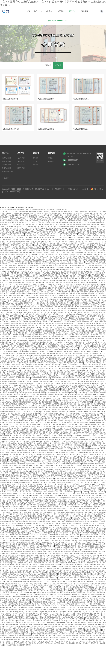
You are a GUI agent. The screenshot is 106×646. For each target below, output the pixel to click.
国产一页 (64, 310)
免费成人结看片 (35, 598)
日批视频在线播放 (19, 566)
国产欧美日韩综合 (94, 217)
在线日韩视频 (52, 421)
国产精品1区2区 (79, 338)
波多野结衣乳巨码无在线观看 (41, 355)
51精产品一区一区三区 (75, 495)
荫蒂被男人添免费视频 (82, 286)
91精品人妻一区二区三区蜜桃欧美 (50, 617)
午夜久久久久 (10, 456)
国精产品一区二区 (29, 389)
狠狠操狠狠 (51, 415)
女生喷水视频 (27, 299)
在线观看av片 (49, 546)
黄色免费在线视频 (40, 320)
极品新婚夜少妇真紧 (34, 568)
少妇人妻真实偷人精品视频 (37, 475)
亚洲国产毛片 (26, 589)
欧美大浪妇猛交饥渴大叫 (52, 333)
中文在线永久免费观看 (62, 325)
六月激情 (73, 275)
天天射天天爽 (12, 578)
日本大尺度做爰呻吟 (92, 262)
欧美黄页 (61, 589)
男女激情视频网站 (14, 602)
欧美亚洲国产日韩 (73, 308)
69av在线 (28, 355)
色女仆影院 (4, 473)
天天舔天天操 (95, 490)
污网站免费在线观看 (80, 462)
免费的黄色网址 (13, 574)
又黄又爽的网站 (38, 435)
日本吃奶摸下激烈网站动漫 (57, 482)
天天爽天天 (32, 305)
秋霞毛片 (47, 252)
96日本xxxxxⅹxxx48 (69, 378)
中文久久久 (59, 486)
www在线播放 (51, 370)
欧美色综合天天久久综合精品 (31, 310)
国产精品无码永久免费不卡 (87, 215)
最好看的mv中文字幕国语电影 (72, 523)
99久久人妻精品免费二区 (73, 501)
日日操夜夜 (64, 441)
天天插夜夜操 (16, 213)
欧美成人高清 (88, 254)
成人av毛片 (94, 437)
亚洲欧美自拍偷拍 (88, 221)
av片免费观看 (73, 310)
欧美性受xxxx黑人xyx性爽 (57, 348)
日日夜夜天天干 (74, 467)
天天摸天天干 (55, 477)
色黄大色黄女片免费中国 (94, 361)
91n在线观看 (54, 350)
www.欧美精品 (64, 376)
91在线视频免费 (22, 340)
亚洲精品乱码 (14, 592)
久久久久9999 (22, 568)
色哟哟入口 (48, 643)
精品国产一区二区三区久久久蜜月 (24, 288)
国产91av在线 (12, 392)
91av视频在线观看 (13, 572)
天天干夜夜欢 (81, 381)
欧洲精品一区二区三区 (83, 344)
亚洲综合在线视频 (22, 232)
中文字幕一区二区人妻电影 (27, 348)
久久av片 (3, 520)
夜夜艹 (44, 592)
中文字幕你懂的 (45, 576)
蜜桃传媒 (20, 241)
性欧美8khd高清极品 (22, 546)
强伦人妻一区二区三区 (36, 379)
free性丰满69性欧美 (81, 211)
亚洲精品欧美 (40, 230)
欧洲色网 (60, 338)
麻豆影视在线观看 (32, 415)
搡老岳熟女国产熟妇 (49, 538)
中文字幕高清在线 (31, 346)
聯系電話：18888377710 (57, 20)
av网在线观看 (94, 379)
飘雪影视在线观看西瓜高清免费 (55, 224)
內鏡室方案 (21, 164)
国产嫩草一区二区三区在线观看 (83, 288)
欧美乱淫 (63, 506)
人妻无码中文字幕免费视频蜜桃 (50, 280)
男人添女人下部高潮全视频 (95, 355)
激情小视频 (25, 598)
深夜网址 (41, 224)
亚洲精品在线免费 (90, 269)
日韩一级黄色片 (8, 501)
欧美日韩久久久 (92, 493)
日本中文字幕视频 (10, 645)
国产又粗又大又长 (34, 434)
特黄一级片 (23, 256)
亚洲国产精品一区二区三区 (77, 563)
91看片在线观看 (71, 505)
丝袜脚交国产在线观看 (93, 336)
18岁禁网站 (69, 299)
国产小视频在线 (43, 458)
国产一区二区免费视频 (52, 553)
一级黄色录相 (64, 443)
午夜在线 (92, 583)
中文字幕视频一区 (93, 364)
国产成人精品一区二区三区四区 (44, 361)
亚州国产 (25, 407)
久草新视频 (54, 435)
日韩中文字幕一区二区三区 (60, 566)
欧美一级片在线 (33, 256)
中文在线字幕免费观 (79, 527)
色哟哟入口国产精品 (32, 376)
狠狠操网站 (49, 357)
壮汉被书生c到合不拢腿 (35, 211)
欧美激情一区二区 (47, 602)
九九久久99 (38, 245)
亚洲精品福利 (24, 432)
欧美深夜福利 (94, 267)
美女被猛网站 (97, 604)
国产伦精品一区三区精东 (38, 570)
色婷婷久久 (92, 292)
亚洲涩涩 (92, 637)
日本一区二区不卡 (67, 280)
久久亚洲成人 (64, 364)
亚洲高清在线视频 (65, 551)
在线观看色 (16, 630)
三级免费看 (96, 594)
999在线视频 (7, 563)
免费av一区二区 (5, 437)
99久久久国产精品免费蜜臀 (90, 256)
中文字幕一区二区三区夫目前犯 (48, 226)
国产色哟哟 (30, 548)
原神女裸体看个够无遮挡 (81, 312)
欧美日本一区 (86, 400)
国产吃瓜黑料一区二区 (31, 559)
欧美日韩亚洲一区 (66, 533)
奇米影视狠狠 (92, 533)
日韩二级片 (57, 544)
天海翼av (6, 424)
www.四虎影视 (5, 308)
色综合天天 (94, 318)
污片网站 (63, 639)
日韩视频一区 (86, 303)
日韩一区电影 (74, 538)
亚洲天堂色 (57, 398)
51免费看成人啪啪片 (70, 628)
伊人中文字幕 (92, 280)
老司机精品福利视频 (37, 364)
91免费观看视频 (10, 241)
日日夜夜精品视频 (53, 376)
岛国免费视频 (12, 460)
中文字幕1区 (7, 318)
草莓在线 (46, 211)
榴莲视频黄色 (99, 548)
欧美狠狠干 (88, 402)
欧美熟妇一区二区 (33, 419)
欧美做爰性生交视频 (32, 314)
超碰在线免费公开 (16, 299)
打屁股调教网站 (89, 564)
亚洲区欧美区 (65, 598)
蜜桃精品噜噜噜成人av (51, 344)
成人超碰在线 (12, 327)
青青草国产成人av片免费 (32, 411)
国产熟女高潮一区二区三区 (81, 305)
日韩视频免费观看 (46, 634)
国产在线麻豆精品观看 (65, 578)
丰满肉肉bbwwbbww (92, 447)
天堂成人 (8, 226)
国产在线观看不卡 (65, 435)
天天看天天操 (75, 529)
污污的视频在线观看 (27, 366)
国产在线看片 (46, 626)
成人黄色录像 (76, 435)
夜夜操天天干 (74, 333)
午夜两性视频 (8, 411)
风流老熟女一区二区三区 (10, 363)
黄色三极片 (42, 222)
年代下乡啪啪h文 (34, 359)
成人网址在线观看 (93, 392)
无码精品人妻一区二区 (65, 484)
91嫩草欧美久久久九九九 (88, 538)
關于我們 (73, 11)
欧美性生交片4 (77, 518)
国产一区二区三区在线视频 (37, 520)
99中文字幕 (49, 286)
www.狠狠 (39, 305)
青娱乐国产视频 (20, 413)
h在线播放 (71, 282)
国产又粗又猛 (22, 280)
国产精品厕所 (82, 465)
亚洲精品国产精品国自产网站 (32, 400)
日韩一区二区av (55, 292)
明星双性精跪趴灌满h (66, 350)
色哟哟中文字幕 (74, 239)
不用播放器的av (56, 557)
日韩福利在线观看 (37, 639)
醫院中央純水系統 (8, 171)
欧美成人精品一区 (98, 363)
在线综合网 (51, 510)
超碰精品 (21, 383)
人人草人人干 (10, 613)
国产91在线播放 (53, 391)
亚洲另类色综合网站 (36, 249)
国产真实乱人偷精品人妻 (43, 518)
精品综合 (47, 441)
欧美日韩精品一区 (95, 350)
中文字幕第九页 (72, 620)
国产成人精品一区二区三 (89, 600)
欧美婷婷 (22, 609)
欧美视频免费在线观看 (70, 587)
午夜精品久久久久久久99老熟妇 (33, 329)
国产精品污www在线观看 (83, 346)
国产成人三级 (93, 467)
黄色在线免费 (98, 520)
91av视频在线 (76, 278)
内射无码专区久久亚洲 (82, 258)
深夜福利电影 (66, 568)
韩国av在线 (36, 307)
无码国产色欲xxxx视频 (41, 578)
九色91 (69, 561)
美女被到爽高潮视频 (45, 402)
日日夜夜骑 (72, 232)
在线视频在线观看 (90, 331)
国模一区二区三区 (76, 432)
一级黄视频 (86, 224)
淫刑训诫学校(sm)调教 (51, 264)
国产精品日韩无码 (9, 449)
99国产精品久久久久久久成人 (57, 406)
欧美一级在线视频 (67, 643)
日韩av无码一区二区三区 (64, 456)
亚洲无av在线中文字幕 (69, 398)
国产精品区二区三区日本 (39, 596)
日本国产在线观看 (73, 503)
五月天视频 (19, 303)
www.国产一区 (17, 516)
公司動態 (35, 158)
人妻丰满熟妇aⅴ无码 (65, 611)
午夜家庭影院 (51, 454)
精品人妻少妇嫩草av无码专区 (19, 230)
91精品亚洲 (61, 641)
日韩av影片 (76, 297)
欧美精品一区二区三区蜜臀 (61, 314)
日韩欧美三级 (30, 620)
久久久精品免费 (55, 529)
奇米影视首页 (84, 503)
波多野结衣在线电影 (81, 350)
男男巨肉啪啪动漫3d (18, 415)
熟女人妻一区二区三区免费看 (28, 391)
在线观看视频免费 (93, 540)
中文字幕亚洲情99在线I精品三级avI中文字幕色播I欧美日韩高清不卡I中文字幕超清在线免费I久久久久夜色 (33, 209)
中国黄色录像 (76, 594)
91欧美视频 (19, 555)
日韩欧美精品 (81, 592)
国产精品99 (33, 506)
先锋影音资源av (47, 340)
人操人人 (97, 535)
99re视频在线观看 (96, 312)
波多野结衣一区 (16, 497)
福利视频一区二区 (92, 293)
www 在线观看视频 (13, 462)
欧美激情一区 (42, 346)
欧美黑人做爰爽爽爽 (77, 394)
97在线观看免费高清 (70, 215)
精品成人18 (84, 265)
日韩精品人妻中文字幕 (98, 344)
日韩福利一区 (66, 419)
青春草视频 (10, 546)
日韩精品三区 (12, 378)
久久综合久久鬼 (36, 269)
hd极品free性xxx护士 (61, 495)
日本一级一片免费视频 (85, 310)
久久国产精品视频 (68, 624)
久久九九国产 (25, 428)
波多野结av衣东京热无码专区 (56, 452)
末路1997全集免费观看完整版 (22, 239)
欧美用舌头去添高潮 (89, 518)
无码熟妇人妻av (8, 529)
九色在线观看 (91, 378)
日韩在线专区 (96, 353)
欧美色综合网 (22, 359)
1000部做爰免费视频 (11, 439)
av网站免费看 (57, 587)
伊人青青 (7, 366)
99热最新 (70, 327)
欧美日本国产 (49, 486)
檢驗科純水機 (6, 158)
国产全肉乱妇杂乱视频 (37, 260)
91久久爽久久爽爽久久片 (65, 385)
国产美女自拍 (31, 521)
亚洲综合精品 (23, 421)
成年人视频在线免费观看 (36, 290)
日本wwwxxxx (69, 609)
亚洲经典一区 (80, 249)
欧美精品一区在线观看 (53, 624)
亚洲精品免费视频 (37, 441)
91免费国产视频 (14, 473)
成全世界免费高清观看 (70, 260)
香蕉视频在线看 (73, 335)
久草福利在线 (4, 299)
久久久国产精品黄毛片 (12, 611)
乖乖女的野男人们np (22, 364)
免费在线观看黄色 (66, 305)
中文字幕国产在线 (81, 624)
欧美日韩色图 (8, 441)
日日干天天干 (4, 549)
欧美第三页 (72, 424)
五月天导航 (23, 475)
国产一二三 (6, 514)
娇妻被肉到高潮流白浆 (74, 224)
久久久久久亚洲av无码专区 (88, 626)
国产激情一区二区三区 (47, 359)
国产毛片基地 (35, 450)
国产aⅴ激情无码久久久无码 (34, 234)
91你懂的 (86, 609)
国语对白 (102, 297)
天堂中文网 (65, 535)
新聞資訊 (61, 11)
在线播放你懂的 (70, 249)
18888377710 (72, 160)
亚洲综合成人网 (31, 226)
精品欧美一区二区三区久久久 (30, 271)
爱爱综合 (36, 478)
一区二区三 (98, 632)
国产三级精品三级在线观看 (75, 370)
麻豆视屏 (75, 396)
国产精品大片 (64, 265)
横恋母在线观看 (49, 501)
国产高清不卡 (40, 553)
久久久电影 (58, 628)
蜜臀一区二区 (84, 437)
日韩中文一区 (28, 308)
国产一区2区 (4, 256)
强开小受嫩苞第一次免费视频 (33, 501)
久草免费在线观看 (63, 421)
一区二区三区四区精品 (76, 409)
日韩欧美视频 (58, 215)
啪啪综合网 (51, 346)
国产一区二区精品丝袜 (55, 596)
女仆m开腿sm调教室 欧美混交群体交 (30, 336)
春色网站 (89, 237)
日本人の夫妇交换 (80, 385)
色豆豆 (92, 278)
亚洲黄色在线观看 (66, 288)
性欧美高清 (19, 622)
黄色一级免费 (5, 273)
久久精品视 (22, 387)
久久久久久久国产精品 (90, 222)
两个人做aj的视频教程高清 (30, 277)
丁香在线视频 (96, 630)
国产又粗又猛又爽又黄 (21, 422)
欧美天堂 (57, 381)
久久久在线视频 (25, 252)
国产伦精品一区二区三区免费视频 (78, 555)
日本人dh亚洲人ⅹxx (76, 566)
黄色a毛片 (19, 361)
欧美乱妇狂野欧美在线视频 (95, 232)
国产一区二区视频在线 (20, 527)
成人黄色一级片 (75, 531)
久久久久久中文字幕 (50, 484)
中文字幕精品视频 (66, 546)
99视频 (57, 546)
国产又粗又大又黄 (75, 471)
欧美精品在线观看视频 (78, 325)
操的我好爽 (26, 477)
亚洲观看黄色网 (18, 634)
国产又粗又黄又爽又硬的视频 (43, 250)
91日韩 (51, 478)
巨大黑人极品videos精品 (88, 239)
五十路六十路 (77, 290)
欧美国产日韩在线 (24, 378)
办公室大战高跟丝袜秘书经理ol (57, 222)
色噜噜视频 (97, 273)
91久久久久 (50, 325)
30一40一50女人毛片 (33, 417)
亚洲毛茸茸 (84, 292)
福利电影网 (80, 226)
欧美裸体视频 (8, 447)
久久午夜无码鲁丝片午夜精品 (81, 372)
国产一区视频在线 (91, 226)
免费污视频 (97, 516)
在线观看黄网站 (92, 445)
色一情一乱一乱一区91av (31, 454)
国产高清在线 (15, 323)
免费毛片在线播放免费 (54, 213)
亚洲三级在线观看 (40, 293)
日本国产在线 (91, 368)
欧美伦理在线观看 (16, 400)
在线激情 (81, 619)
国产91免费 (65, 273)
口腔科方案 (21, 168)
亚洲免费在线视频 (6, 310)
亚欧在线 (63, 228)
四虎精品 (97, 260)
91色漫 (22, 594)
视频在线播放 (62, 269)
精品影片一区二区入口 (66, 411)
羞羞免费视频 (98, 484)
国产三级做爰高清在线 (15, 559)
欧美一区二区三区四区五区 (38, 447)
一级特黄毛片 (73, 450)
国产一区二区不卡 (27, 611)
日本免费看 (28, 372)
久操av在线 (3, 327)
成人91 (25, 316)
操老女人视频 (98, 566)
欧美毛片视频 (21, 585)
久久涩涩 (4, 579)
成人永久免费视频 (75, 553)
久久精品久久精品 (14, 277)
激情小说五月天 (28, 250)
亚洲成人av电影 (58, 402)
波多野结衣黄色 (65, 490)
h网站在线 (34, 323)
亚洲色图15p (46, 606)
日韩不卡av (36, 424)
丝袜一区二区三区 (94, 486)
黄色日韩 (61, 574)
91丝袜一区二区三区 (96, 576)
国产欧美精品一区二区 (53, 254)
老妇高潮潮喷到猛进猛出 (77, 351)
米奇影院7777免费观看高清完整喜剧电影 (79, 307)
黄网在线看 (76, 493)
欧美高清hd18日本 (44, 566)
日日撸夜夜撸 (65, 529)
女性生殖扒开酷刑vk (65, 613)
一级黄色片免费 (85, 340)
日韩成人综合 (55, 441)
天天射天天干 (48, 379)
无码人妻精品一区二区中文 (85, 329)
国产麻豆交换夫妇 (32, 617)
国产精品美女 (85, 529)
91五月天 (74, 490)
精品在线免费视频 (88, 464)
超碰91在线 (62, 585)
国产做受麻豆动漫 (88, 544)
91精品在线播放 (63, 363)
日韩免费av (8, 342)
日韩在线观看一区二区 (12, 271)
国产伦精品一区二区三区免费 (74, 323)
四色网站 (85, 492)
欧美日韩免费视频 (46, 314)
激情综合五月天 (40, 628)
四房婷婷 (74, 514)
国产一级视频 (41, 604)
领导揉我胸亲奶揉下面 (91, 589)
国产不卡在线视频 (63, 293)
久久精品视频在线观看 (56, 301)
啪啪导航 (101, 222)
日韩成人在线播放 (60, 561)
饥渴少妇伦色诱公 (99, 271)
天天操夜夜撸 (71, 228)
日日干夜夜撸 (60, 630)
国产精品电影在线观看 (21, 447)
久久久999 (49, 228)
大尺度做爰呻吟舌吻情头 (71, 635)
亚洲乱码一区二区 (19, 492)
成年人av (38, 531)
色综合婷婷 (38, 538)
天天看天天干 (15, 273)
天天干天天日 (60, 415)
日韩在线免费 (84, 389)
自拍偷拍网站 (81, 392)
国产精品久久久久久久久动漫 (18, 486)
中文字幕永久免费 (96, 635)
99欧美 (43, 544)
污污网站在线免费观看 (57, 536)
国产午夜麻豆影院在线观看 (58, 508)
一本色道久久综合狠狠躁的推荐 (27, 561)
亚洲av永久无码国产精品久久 (27, 327)
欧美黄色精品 (95, 286)
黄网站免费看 (24, 632)
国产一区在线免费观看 (29, 641)
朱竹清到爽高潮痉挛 (41, 219)
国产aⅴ (100, 282)
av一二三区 (21, 417)
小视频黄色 (49, 351)
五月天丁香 (25, 630)
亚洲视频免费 (75, 600)
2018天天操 (87, 611)
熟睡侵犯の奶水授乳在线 (51, 443)
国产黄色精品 (84, 637)
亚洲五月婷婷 (5, 469)
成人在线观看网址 (32, 566)
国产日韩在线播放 (85, 396)
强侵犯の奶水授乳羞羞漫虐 (38, 316)
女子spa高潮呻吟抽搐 (79, 426)
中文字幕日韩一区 (90, 359)
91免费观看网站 (33, 280)
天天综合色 (4, 357)
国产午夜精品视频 (87, 417)
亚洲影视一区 (49, 278)
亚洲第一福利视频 (74, 284)
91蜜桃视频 (93, 492)
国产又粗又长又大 (78, 449)
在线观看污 (21, 620)
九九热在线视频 (89, 473)
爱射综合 (94, 305)
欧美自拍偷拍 (49, 609)
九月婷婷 (26, 516)
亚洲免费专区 (26, 307)
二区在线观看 (5, 290)
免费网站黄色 (76, 464)
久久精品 (36, 529)
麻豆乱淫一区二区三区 (61, 531)
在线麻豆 (73, 277)
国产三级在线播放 (45, 217)
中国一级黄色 (98, 247)
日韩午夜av (101, 518)
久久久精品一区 (52, 247)
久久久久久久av (69, 596)
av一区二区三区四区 (16, 564)
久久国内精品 (82, 234)
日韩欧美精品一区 (91, 394)
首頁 (28, 11)
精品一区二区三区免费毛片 (29, 458)
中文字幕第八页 (86, 353)
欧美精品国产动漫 (86, 480)
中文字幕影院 (101, 549)
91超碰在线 (94, 578)
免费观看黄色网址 (56, 400)
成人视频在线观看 (39, 299)
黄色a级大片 (55, 265)
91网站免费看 (26, 213)
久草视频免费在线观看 (22, 292)
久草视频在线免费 (45, 409)
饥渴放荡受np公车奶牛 (35, 338)
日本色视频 (91, 514)
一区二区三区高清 (70, 245)
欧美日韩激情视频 (17, 308)
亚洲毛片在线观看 (11, 336)
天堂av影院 (102, 467)
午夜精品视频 (38, 264)
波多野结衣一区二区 (76, 632)
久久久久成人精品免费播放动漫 (74, 336)
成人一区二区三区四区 (51, 364)
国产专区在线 (35, 602)
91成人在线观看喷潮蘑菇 (37, 228)
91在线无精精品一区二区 (22, 450)
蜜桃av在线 (89, 219)
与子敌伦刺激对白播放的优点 (36, 499)
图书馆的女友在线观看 (36, 363)
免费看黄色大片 (48, 432)
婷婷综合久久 (44, 536)
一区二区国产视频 (89, 497)
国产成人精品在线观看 (33, 637)
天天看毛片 (10, 292)
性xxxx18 (90, 426)
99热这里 (8, 213)
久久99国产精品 (59, 512)
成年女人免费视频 (27, 538)
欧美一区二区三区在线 (68, 607)
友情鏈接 (5, 178)
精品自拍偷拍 (38, 387)
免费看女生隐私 (32, 505)
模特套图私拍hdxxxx (15, 443)
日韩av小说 (16, 295)
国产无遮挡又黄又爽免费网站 (24, 628)
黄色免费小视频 (67, 404)
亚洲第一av (18, 441)
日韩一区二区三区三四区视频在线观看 (42, 630)
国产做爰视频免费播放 (58, 217)
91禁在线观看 (56, 462)
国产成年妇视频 (92, 591)
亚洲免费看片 (35, 495)
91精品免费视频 (90, 557)
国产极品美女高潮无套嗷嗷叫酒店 (38, 350)
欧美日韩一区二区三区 (85, 273)
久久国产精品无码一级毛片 (49, 374)
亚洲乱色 (59, 320)
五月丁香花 (42, 325)
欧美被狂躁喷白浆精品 (31, 576)
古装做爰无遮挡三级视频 (8, 585)
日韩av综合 (65, 254)
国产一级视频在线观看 (89, 316)
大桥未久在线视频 (21, 286)
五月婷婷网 (16, 596)
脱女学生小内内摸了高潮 (40, 301)
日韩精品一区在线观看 (84, 236)
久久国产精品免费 (9, 555)
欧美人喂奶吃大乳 (19, 282)
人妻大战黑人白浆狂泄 (37, 351)
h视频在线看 (43, 415)
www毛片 (82, 348)
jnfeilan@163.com (73, 164)
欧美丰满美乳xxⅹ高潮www (45, 394)
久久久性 (45, 568)
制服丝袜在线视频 (17, 514)
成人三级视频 (63, 247)
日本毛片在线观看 (17, 275)
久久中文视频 (73, 320)
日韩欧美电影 (51, 622)
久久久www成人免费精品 (55, 316)
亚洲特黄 (77, 549)
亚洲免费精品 (49, 299)
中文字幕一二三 (91, 241)
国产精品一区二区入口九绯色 (30, 473)
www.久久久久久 (83, 628)
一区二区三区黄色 (68, 617)
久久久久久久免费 (99, 417)
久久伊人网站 (12, 219)
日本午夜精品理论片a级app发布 (45, 555)
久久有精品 (79, 250)
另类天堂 (35, 275)
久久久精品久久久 (17, 576)
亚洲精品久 (43, 396)
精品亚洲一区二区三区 (69, 579)
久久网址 (8, 527)
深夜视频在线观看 (6, 493)
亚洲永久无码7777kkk (94, 622)
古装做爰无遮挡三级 (6, 465)
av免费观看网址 (33, 613)
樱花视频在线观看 (37, 549)
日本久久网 (50, 445)
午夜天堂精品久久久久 (75, 247)
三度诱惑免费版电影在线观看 (71, 321)
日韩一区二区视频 (98, 435)
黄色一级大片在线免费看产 (83, 391)
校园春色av (79, 516)
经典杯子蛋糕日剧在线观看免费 (44, 619)
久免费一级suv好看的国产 (52, 329)
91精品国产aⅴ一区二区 (10, 247)
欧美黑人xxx (98, 617)
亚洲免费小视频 (64, 368)
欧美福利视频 (4, 452)
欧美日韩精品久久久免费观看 (65, 361)
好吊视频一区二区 (63, 428)
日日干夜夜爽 (95, 224)
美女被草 (90, 634)
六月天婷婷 (79, 458)
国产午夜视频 (23, 363)
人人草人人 (26, 471)
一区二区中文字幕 (84, 490)
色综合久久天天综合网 (51, 639)
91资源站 (18, 589)
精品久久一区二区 (99, 254)
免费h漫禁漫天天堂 (98, 308)
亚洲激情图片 (16, 318)
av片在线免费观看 (87, 439)
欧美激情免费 (20, 376)
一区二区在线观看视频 (59, 308)
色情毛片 (47, 435)
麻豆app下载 (69, 267)
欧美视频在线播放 (37, 456)
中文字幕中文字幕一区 (55, 447)
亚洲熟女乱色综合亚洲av (72, 417)
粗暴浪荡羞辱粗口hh (23, 645)
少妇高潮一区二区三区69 (16, 357)
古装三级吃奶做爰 (13, 252)
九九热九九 (94, 297)
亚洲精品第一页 (87, 432)
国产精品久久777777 (89, 321)
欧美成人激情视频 (100, 288)
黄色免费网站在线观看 (14, 250)
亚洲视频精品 (95, 521)
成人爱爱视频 (55, 273)
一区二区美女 (14, 424)
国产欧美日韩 (94, 555)
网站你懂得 (32, 464)
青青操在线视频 (69, 486)
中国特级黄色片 (42, 348)
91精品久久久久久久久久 (61, 275)
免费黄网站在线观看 (59, 469)
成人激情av (93, 606)
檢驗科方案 (21, 158)
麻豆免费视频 (29, 518)
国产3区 (87, 512)
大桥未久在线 (20, 355)
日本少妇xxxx (60, 243)
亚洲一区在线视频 (68, 286)
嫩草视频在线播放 (66, 527)
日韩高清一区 (36, 372)
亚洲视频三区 (41, 303)
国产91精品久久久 (79, 241)
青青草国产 (53, 578)
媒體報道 (35, 164)
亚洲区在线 (89, 421)
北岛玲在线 (47, 503)
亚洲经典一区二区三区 (8, 361)
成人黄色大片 (35, 497)
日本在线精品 (95, 419)
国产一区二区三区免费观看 (60, 467)
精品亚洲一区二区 (96, 488)
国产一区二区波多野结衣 (85, 301)
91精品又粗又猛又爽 (36, 344)
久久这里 (54, 514)
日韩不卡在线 (14, 217)
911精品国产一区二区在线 (43, 615)
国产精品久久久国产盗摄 (92, 264)
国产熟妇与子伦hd (73, 379)
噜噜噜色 (30, 387)
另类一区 (21, 370)
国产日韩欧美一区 (93, 245)
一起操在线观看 (92, 342)
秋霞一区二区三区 (98, 579)
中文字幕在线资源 (47, 495)
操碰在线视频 (14, 540)
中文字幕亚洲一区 (16, 435)
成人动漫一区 (62, 232)
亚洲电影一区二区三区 (77, 421)
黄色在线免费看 (33, 527)
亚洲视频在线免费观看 (32, 262)
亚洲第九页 (70, 211)
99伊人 (12, 286)
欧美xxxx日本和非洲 (47, 307)
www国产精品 (28, 293)
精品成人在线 (47, 404)
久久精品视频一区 (6, 600)
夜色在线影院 (66, 297)
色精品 (42, 465)
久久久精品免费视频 (45, 275)
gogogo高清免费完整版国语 (90, 415)
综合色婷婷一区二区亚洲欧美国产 (18, 351)
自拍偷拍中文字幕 (62, 510)
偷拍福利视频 (81, 378)
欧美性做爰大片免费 (43, 514)
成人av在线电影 (52, 499)
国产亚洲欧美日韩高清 (91, 458)
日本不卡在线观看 (26, 572)
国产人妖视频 (88, 566)
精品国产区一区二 (44, 557)
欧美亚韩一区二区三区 (51, 234)
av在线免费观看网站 (69, 329)
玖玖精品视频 (94, 389)
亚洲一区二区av (75, 535)
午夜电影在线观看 (83, 275)
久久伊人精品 (72, 413)
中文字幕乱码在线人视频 (97, 404)
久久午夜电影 (11, 307)
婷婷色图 (31, 264)
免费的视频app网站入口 (32, 215)
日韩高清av (30, 219)
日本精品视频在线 (36, 516)
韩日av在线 (19, 372)
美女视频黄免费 (92, 465)
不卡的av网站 (10, 344)
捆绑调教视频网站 (20, 465)
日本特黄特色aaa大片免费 (76, 406)
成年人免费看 (50, 392)
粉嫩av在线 (39, 282)
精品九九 (18, 456)
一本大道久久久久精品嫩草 (55, 480)
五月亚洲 (10, 353)
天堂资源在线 (77, 469)
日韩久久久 (35, 213)
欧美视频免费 (58, 488)
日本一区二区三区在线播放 (16, 245)
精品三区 (98, 620)
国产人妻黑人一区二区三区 (9, 211)
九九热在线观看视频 (23, 321)
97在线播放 (9, 428)
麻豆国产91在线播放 (91, 407)
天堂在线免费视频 (66, 230)
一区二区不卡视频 (73, 637)
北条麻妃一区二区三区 (14, 471)
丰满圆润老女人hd (27, 619)
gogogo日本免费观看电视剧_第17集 (46, 611)
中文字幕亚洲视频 (14, 488)
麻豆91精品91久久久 (14, 338)
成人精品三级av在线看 (7, 364)
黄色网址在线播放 (48, 531)
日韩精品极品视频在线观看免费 (38, 237)
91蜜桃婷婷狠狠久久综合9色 (71, 400)
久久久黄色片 (96, 611)
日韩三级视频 (13, 256)
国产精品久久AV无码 (89, 471)
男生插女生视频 (23, 409)
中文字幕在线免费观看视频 (71, 292)
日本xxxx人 (43, 482)
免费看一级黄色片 (81, 252)
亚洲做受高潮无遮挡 (22, 344)
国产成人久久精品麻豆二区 (37, 445)
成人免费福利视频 (9, 372)
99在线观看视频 (60, 570)
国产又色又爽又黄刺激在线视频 (70, 221)
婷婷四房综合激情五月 (74, 497)
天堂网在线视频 (83, 443)
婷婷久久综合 (14, 549)
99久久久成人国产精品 (45, 327)
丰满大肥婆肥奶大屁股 (92, 449)
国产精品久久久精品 (82, 411)
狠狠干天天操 (54, 288)
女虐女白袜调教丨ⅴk (19, 226)
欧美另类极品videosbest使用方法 (20, 551)
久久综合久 (95, 396)
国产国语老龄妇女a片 (10, 409)
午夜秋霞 (64, 409)
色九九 (32, 230)
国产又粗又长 (45, 321)
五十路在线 (88, 363)
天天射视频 (68, 589)
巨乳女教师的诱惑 (59, 426)
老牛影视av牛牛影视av (21, 260)
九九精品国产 (5, 346)
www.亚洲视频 (51, 428)
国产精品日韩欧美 (75, 428)
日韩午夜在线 (85, 284)
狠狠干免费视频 (88, 277)
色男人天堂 (94, 542)
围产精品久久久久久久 (25, 320)
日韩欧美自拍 (91, 592)
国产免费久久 (64, 525)
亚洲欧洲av (49, 342)
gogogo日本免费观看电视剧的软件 (50, 460)
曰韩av (35, 557)
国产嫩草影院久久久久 (63, 331)
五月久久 (97, 221)
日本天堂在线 (41, 236)
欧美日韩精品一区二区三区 (48, 613)
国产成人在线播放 (92, 406)
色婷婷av (38, 592)
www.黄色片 (61, 591)
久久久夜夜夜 (66, 372)
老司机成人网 (17, 512)
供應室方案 (21, 161)
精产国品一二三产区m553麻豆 (83, 484)
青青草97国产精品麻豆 (96, 265)
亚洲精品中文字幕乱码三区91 (55, 430)
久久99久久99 (12, 419)
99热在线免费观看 (72, 243)
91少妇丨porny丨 (46, 424)
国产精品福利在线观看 (54, 353)
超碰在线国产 (17, 329)
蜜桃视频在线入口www (15, 396)
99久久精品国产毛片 (66, 391)
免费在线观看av (29, 368)
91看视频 (21, 460)
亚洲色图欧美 (55, 389)
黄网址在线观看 (89, 495)
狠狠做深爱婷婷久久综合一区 (40, 378)
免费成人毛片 (66, 396)
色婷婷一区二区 (28, 452)
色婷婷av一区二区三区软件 (23, 529)
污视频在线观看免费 (46, 381)
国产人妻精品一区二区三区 (69, 626)
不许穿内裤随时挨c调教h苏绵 (94, 383)
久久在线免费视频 (62, 450)
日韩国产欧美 (86, 435)
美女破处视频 (10, 355)
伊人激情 (49, 635)
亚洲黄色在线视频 (59, 340)
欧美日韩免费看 (29, 600)
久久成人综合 (33, 409)
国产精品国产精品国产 (58, 637)
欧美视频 (102, 458)
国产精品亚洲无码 (16, 316)
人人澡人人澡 (55, 598)
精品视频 (43, 454)
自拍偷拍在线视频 (11, 404)
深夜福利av (88, 505)
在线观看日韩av (81, 634)
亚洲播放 (34, 284)
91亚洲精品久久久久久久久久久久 (19, 222)
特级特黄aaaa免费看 (35, 503)
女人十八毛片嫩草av (39, 572)
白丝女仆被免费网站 (36, 488)
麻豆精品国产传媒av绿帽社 (17, 499)
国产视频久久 (99, 338)
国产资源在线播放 (21, 613)
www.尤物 (11, 254)
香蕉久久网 (70, 252)
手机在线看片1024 (32, 224)
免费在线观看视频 (47, 497)
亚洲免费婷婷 (98, 213)
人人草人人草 (56, 355)
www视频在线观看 (27, 607)
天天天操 (25, 338)
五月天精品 (97, 634)
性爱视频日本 (97, 402)
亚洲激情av (88, 641)
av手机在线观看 (16, 389)
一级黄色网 (39, 548)
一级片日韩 (55, 411)
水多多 (92, 529)
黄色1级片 (16, 432)
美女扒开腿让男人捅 (19, 548)
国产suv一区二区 (81, 604)
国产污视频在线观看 (93, 536)
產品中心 (38, 11)
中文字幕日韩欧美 (94, 475)
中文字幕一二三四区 (64, 449)
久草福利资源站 (49, 282)
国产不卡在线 (27, 342)
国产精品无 (8, 243)
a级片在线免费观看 (96, 503)
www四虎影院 (79, 264)
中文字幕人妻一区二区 (23, 406)
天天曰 (89, 604)
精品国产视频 (15, 366)
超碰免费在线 (80, 293)
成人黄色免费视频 (85, 450)
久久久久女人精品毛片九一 (29, 574)
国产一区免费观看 (88, 357)
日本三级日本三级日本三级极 (21, 437)
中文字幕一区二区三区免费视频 (79, 318)
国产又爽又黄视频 (36, 432)
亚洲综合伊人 (56, 518)
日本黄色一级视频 (24, 269)
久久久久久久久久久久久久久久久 (56, 256)
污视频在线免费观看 (9, 464)
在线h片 (88, 381)
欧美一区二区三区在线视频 (53, 297)
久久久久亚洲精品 (99, 307)
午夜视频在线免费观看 (81, 422)
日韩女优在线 (99, 564)
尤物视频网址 (51, 303)
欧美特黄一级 (59, 609)
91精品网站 (22, 219)
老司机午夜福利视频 (79, 460)
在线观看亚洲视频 (100, 310)
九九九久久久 (91, 243)
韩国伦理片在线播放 (89, 290)
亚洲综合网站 (25, 602)
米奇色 (66, 402)
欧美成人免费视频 (68, 544)
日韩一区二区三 (54, 221)
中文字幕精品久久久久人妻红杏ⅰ (31, 295)
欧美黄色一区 (30, 282)
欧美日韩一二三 (55, 607)
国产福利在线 (101, 359)
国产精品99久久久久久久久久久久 (47, 368)
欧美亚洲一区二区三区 (42, 581)
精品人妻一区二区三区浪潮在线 (75, 536)
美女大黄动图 (40, 357)
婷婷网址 (39, 484)
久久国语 (16, 398)
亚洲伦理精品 (66, 594)
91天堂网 (24, 531)
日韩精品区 (65, 333)
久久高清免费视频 (30, 622)
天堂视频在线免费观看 (72, 520)
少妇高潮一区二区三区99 (67, 374)
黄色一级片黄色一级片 (80, 404)
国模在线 (84, 493)
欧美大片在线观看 (43, 449)
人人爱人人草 (79, 617)
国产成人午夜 (37, 404)
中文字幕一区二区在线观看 (48, 277)
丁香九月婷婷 (66, 518)
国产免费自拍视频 (54, 535)
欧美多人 (23, 273)
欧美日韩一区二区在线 (21, 583)
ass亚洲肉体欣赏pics (83, 508)
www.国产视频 (54, 527)
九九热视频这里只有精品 (55, 407)
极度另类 (44, 510)
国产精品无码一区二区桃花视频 (74, 447)
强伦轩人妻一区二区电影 (91, 643)
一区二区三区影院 (99, 523)
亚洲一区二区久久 (49, 295)
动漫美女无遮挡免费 (76, 254)
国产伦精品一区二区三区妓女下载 (67, 619)
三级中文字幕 (56, 594)
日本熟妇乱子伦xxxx (25, 404)
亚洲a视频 (78, 544)
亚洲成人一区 (68, 295)
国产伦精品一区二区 (16, 368)
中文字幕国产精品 (60, 327)
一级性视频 (27, 634)
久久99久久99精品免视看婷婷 (87, 424)
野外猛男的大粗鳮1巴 (63, 473)
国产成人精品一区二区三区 (56, 604)
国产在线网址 (54, 458)
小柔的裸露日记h (21, 305)
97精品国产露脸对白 (34, 273)
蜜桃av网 (99, 495)
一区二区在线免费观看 (77, 237)
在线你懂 (89, 374)
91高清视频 (27, 497)
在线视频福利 (44, 529)
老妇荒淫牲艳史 (80, 355)
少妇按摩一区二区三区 (73, 415)
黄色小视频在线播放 (84, 579)
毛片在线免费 (12, 267)
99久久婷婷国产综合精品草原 (63, 342)
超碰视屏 (44, 406)
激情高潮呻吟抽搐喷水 (89, 428)
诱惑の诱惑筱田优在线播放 (61, 615)
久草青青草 (72, 508)
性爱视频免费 (29, 370)
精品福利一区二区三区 (66, 542)
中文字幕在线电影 (67, 477)
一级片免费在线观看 (26, 615)
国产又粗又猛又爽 (47, 312)
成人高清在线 (46, 308)
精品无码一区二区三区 (35, 533)
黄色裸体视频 (81, 232)
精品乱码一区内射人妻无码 (75, 262)
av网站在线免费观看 (31, 460)
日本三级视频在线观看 (7, 406)
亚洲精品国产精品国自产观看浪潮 (84, 506)
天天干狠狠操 (59, 290)
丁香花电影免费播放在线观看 (14, 581)
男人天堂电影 (35, 406)
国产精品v (53, 449)
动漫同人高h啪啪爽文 (78, 314)
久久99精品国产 (14, 236)
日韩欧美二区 (26, 301)
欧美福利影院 (44, 559)
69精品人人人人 (63, 632)
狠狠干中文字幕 (76, 615)
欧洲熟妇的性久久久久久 (51, 318)
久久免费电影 (84, 335)
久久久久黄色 (84, 379)
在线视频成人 (29, 594)
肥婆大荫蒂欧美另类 (54, 437)
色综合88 (88, 630)
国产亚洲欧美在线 (85, 570)
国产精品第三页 (95, 275)
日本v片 (7, 316)
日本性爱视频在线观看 (45, 561)
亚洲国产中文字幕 (19, 314)
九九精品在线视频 (83, 583)
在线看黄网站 (44, 527)
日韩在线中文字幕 (51, 363)
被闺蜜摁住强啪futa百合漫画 (35, 609)
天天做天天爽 (25, 579)
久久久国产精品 (79, 630)
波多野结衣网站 (12, 639)
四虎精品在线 (18, 482)
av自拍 (19, 307)
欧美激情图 (32, 486)
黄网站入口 (73, 465)
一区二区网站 (46, 273)
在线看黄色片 (90, 249)
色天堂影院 (76, 591)
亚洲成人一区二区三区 (63, 622)
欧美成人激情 (37, 241)
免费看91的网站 (84, 568)
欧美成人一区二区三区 (58, 252)
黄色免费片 (38, 467)
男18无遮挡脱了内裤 (34, 469)
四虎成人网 (82, 430)
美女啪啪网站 (13, 383)
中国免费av (28, 396)
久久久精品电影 (29, 555)
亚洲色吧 (29, 492)
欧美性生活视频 (77, 230)
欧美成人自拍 (74, 525)
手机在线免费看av (60, 379)
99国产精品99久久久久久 (73, 316)
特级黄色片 (95, 559)
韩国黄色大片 (43, 391)
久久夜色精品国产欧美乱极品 (55, 267)
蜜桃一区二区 (40, 493)
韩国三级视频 (61, 555)
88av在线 (96, 374)
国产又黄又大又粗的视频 (57, 219)
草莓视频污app (49, 249)
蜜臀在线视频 (45, 292)
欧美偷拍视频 (51, 592)
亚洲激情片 (9, 434)
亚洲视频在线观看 (37, 252)
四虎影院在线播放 (64, 514)
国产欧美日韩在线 (61, 478)
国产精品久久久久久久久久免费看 (25, 394)
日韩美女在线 (10, 262)
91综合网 (54, 422)
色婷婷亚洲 (102, 578)
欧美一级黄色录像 (61, 563)
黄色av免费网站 (45, 419)
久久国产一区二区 (48, 583)
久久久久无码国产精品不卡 (62, 387)
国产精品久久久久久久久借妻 (16, 426)
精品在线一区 (96, 346)
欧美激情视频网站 (30, 303)
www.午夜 (98, 544)
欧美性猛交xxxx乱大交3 (40, 221)
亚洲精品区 (75, 387)
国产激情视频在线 (96, 628)
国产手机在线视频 (71, 430)
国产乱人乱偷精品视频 (91, 228)
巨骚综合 (30, 426)
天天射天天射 (99, 464)
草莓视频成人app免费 (7, 234)
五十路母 (80, 228)
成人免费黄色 (12, 370)
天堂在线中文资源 (98, 450)
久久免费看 (84, 217)
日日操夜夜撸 (88, 516)
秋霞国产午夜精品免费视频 (39, 579)
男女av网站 (24, 587)
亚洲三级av (3, 460)
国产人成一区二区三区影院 (95, 299)
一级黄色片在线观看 (18, 333)
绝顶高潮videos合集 (80, 477)
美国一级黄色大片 (34, 312)
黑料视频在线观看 (72, 570)
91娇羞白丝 (22, 265)
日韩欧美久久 (49, 290)
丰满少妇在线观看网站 (38, 437)
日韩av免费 (5, 531)
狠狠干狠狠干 (66, 439)
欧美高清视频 (27, 435)
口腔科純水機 (6, 168)
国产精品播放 (46, 462)
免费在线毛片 (33, 217)
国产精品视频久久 (70, 301)
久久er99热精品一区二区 (36, 587)
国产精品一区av (72, 452)
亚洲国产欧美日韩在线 (41, 508)
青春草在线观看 (19, 617)
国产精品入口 (18, 297)
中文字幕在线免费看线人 (67, 226)
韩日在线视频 (80, 361)
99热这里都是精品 (47, 215)
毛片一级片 (98, 452)
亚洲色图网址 (75, 439)
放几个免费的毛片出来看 (59, 284)
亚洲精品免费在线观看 (57, 211)
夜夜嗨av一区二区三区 (37, 632)
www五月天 (26, 456)
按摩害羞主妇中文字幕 (81, 542)
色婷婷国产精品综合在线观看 (34, 643)
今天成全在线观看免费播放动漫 (82, 551)
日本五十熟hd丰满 (63, 538)
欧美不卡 (69, 506)
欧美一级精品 (85, 531)
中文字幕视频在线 (38, 278)
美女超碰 (6, 540)
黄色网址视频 (22, 264)
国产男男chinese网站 (76, 363)
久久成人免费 (23, 503)
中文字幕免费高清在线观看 (23, 221)
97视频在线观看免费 (63, 600)
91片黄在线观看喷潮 (24, 490)
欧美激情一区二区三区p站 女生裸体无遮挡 (32, 247)
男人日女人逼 (24, 258)
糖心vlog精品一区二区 (72, 480)
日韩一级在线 (14, 228)
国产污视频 (73, 273)
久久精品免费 (88, 323)
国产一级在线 (46, 469)
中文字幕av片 (30, 357)
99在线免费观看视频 (22, 374)
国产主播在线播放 (11, 480)
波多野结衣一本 (33, 243)
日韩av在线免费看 (91, 499)
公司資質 (58, 65)
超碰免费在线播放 (11, 544)
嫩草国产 (49, 398)
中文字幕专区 (97, 391)
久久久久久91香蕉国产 (67, 344)
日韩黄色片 (98, 426)
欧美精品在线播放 (51, 632)
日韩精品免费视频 (93, 624)
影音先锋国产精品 (30, 514)
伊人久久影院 (48, 488)
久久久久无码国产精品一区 (70, 437)
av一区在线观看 (59, 602)
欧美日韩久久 (28, 467)
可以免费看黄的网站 (68, 564)
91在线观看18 (81, 572)
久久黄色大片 (40, 600)
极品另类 (73, 392)
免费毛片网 (47, 336)
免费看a (19, 452)
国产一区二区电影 (90, 409)
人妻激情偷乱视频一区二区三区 (65, 583)
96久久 (16, 434)
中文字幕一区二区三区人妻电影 (83, 434)
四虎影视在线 (86, 613)
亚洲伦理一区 (40, 383)
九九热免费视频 (16, 385)
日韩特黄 (52, 243)
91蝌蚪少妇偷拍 (5, 525)
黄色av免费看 (100, 583)
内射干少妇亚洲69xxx (14, 301)
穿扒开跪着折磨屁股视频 (72, 271)
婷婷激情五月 (56, 409)
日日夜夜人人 (45, 637)
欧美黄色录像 (87, 523)
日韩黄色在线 (86, 553)
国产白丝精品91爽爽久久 (52, 439)
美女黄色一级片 (9, 374)
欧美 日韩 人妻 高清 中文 (41, 239)
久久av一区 (75, 340)
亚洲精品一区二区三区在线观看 (30, 462)
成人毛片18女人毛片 (11, 387)
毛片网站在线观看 (73, 217)
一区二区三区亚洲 (26, 557)
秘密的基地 (42, 323)
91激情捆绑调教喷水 (66, 264)
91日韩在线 (87, 607)
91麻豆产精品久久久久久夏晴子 (20, 278)
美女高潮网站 (51, 572)
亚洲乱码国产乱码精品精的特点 (64, 250)
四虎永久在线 (59, 249)
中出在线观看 (20, 262)
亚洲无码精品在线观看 (27, 553)
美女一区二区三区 (72, 348)
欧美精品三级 (84, 576)
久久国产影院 (50, 320)
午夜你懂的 (82, 581)
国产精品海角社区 (63, 471)
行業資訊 (35, 161)
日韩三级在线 (17, 342)
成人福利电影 (65, 559)
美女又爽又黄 (8, 506)
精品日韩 (13, 452)
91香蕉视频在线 (45, 265)
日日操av (41, 585)
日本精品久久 (51, 464)
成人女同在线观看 (75, 510)
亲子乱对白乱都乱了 (17, 346)
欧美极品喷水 (51, 236)
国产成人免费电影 (33, 381)
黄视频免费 (35, 634)
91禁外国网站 (73, 441)
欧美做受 (42, 256)
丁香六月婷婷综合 (65, 540)
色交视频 (81, 557)
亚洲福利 (66, 320)
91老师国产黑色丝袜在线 (55, 323)
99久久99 (6, 592)
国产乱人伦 (63, 413)
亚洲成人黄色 (37, 318)
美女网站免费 (44, 413)
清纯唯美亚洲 (8, 583)
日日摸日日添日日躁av (25, 480)
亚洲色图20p (23, 228)
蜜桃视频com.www (35, 340)
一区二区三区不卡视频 (47, 473)
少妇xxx (84, 591)
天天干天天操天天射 (52, 230)
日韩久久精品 (99, 329)
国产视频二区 (61, 370)
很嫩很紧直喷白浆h (26, 624)
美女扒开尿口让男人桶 (25, 578)
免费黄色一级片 (12, 503)
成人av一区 (16, 310)
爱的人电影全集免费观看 (43, 594)
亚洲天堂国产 (22, 419)
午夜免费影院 (8, 422)
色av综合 (81, 413)
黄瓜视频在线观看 (79, 456)
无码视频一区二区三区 (94, 563)
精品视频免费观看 (96, 443)
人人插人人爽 (52, 366)
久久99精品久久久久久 (35, 232)
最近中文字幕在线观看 (86, 260)
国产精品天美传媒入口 (68, 381)
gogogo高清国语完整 (24, 542)
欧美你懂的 (78, 643)
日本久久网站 (76, 613)
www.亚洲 (48, 587)
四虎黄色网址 (98, 432)
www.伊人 (17, 641)
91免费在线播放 (63, 277)
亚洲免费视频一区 (74, 256)
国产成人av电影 (55, 559)
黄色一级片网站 (92, 385)
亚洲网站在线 (74, 376)
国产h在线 (18, 449)
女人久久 (39, 540)
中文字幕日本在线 (6, 566)
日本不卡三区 (61, 262)
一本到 (74, 561)
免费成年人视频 (34, 374)
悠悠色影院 (17, 407)
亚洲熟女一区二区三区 (98, 508)
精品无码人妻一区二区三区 (96, 234)
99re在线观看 (76, 303)
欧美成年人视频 (50, 465)
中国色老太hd (85, 488)
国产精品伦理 (63, 424)
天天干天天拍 (92, 252)
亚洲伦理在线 (93, 211)
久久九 (93, 549)
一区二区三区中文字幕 (19, 312)
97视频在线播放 (56, 378)
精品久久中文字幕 (14, 619)
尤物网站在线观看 (10, 542)
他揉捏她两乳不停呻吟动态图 (32, 443)
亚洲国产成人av (50, 600)
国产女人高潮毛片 (90, 230)
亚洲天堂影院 (14, 632)
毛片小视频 (57, 286)
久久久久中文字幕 (17, 525)
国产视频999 (23, 434)
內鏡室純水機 (6, 164)
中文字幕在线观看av (9, 321)
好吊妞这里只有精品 (83, 585)
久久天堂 (44, 492)
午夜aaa (55, 424)
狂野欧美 (82, 478)
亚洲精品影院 (85, 297)
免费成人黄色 (33, 421)
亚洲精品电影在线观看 (49, 269)
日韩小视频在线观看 (16, 293)
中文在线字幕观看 (13, 478)
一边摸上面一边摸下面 (85, 398)
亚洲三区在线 (88, 247)
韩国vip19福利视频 (68, 355)
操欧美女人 (6, 333)
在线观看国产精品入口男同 (32, 606)
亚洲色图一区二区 (36, 258)
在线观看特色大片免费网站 (19, 325)
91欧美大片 (9, 297)
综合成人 (17, 428)
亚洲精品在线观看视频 (85, 452)
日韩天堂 (79, 277)
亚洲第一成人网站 (59, 634)
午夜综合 (26, 385)
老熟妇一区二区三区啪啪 (36, 267)
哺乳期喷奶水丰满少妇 (31, 482)
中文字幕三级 (19, 234)
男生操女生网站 (47, 372)
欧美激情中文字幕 (37, 439)
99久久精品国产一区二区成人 (43, 335)
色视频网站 (55, 626)
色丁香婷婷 (98, 477)
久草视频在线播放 (19, 637)
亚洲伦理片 (83, 622)
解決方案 (50, 11)
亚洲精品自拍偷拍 (80, 342)
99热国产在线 (81, 245)
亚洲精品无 (47, 540)
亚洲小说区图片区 (14, 579)
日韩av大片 (75, 419)
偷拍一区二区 (17, 493)
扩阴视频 (79, 607)
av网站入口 (5, 236)
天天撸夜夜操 (60, 505)
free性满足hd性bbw (80, 280)
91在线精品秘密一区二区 (93, 413)
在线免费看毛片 (22, 464)
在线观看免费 (10, 232)
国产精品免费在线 (87, 271)
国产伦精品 (68, 445)
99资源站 (76, 576)
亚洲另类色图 (28, 361)
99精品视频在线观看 (79, 445)
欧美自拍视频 (88, 213)
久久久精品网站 (40, 370)
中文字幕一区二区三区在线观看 (75, 602)
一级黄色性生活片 (11, 265)
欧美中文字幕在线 (29, 493)
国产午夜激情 (93, 411)
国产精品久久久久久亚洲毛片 (84, 548)
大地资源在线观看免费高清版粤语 (25, 353)
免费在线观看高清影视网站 (68, 234)
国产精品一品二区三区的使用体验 (33, 430)
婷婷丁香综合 (57, 635)
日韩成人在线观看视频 (88, 598)
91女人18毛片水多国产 (28, 236)
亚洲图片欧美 (22, 267)
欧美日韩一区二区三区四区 (28, 398)
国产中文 (88, 596)
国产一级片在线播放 (86, 366)
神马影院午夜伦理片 (51, 232)
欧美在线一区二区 (87, 520)
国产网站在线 (36, 490)
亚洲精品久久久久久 (9, 570)
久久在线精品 (56, 404)
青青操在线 (57, 372)
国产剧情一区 (70, 516)
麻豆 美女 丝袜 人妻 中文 (8, 340)
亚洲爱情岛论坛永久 (80, 327)
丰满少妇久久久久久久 (7, 237)
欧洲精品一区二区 (6, 224)
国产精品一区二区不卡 (38, 428)
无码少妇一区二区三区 (75, 269)
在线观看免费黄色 (6, 331)
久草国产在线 (8, 626)
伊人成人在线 (14, 594)
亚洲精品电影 (60, 359)
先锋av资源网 (12, 568)
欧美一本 (43, 213)
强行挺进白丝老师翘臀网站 (75, 219)
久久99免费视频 (60, 307)
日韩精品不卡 (58, 357)
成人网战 (68, 426)
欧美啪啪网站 (25, 596)
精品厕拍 (20, 215)
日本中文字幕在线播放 (10, 280)
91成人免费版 (41, 622)
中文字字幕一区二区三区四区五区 (52, 271)
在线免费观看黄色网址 (51, 533)
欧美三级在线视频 (36, 583)
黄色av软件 (50, 475)
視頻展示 (84, 11)
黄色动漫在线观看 (63, 366)
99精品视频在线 (27, 508)
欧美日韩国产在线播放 (61, 351)
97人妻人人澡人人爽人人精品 (66, 236)
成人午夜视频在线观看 (51, 305)
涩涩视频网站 (14, 557)
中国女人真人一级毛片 (86, 441)
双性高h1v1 (59, 295)
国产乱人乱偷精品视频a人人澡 (22, 563)
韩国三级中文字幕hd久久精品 (33, 297)
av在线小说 (18, 430)
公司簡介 (48, 65)
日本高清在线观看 (39, 624)
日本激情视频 (35, 292)
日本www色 (7, 548)
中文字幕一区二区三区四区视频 (25, 484)
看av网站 (56, 228)
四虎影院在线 (35, 321)
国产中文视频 (41, 353)
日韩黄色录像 (94, 335)
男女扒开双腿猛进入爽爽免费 (47, 641)
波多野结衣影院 (56, 321)
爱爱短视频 (95, 400)
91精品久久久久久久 (9, 508)
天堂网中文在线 (67, 241)
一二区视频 (57, 643)
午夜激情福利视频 (40, 480)
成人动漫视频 (45, 411)
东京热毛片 (101, 492)
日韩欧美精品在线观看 (16, 643)
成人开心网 (13, 264)
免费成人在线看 (6, 312)
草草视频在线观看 (38, 342)
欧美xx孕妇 (13, 417)
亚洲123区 (61, 521)
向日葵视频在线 (48, 516)
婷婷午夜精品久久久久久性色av (26, 254)
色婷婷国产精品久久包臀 (65, 454)
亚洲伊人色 (36, 492)
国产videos (21, 392)
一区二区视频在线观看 (10, 359)
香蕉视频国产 (7, 432)
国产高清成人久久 (92, 587)
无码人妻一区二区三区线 (36, 286)
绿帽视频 (27, 495)
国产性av (36, 396)
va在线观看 (23, 540)
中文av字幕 (99, 249)
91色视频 (76, 488)
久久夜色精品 (36, 542)
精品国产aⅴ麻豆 (46, 434)
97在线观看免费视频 (77, 383)
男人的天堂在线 (95, 568)
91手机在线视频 (37, 551)
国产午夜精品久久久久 (91, 250)
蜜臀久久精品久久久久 (20, 243)
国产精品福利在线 (47, 512)
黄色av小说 (66, 213)
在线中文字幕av (97, 596)
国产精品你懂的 (14, 531)
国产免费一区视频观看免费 (65, 548)
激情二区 (4, 419)
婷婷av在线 (77, 546)
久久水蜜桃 (68, 290)
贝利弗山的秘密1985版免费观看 (77, 639)
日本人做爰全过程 (9, 589)
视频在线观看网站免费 (19, 510)
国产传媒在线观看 (40, 452)
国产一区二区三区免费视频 (60, 606)
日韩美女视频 (77, 611)
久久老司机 (26, 441)
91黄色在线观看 (25, 549)
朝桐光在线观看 (13, 258)
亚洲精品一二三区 (44, 284)
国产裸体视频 (70, 634)
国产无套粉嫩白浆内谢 (63, 303)
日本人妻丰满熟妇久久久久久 (63, 312)
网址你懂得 (12, 381)
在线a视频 (81, 587)
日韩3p (16, 626)
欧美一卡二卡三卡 (26, 424)
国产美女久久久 (9, 303)
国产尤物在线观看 (98, 236)
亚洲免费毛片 (18, 501)
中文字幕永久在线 (22, 237)
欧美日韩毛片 (44, 243)
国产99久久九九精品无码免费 (59, 237)
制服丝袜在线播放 (50, 338)
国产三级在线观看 (39, 564)
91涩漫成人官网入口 (54, 396)
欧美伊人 (43, 376)
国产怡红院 (28, 525)
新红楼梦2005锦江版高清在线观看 (91, 387)
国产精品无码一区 (79, 299)
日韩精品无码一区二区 (93, 351)
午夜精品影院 (81, 374)
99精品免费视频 (67, 462)
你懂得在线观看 (84, 333)
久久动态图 (79, 564)
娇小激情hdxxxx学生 (52, 525)
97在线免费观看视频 (75, 222)
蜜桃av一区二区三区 (73, 482)
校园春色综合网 (96, 258)
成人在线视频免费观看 (26, 592)
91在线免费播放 (27, 318)
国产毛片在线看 (47, 258)
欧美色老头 (95, 284)
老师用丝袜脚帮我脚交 (11, 553)
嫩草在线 (78, 492)
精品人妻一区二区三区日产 (90, 510)
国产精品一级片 (18, 600)
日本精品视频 (79, 499)
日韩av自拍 (29, 245)
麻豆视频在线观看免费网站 (95, 325)
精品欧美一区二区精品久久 (37, 407)
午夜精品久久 (67, 460)
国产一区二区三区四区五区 (55, 520)
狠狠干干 (92, 422)
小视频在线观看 (74, 606)
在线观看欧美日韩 (87, 535)
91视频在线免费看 (24, 544)
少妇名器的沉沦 (98, 480)
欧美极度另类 (21, 381)
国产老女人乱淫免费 (13, 520)
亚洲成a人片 (28, 241)
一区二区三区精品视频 (48, 262)
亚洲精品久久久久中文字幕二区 (64, 258)
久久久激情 (41, 254)
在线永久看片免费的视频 (89, 282)
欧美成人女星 (33, 325)
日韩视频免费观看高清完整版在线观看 (25, 402)
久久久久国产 (96, 372)
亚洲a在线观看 (73, 478)
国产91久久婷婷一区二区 (65, 549)
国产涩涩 (5, 643)
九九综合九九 (18, 411)
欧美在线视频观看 (49, 331)
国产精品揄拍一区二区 (79, 533)
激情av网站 (4, 383)
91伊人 (78, 282)
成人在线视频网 (87, 546)
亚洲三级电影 (75, 598)
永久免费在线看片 (33, 265)
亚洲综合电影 (56, 419)
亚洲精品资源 (70, 604)
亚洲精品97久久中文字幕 (12, 607)
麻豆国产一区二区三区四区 (74, 641)
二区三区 (75, 622)
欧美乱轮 (75, 568)
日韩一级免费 (82, 514)
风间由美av (22, 211)
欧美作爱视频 (23, 626)
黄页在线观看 (45, 477)
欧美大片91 (64, 318)
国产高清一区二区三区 (9, 320)
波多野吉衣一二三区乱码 (78, 368)
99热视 (68, 340)
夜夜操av (3, 301)
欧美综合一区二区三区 (61, 432)
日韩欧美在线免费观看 (11, 624)
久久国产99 (100, 269)
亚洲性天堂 (9, 221)
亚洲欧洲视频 (7, 239)
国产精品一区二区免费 (37, 546)
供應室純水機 (6, 161)
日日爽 (2, 271)
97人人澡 (31, 531)
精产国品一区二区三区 (82, 521)
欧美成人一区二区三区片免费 (51, 310)
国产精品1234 (84, 635)
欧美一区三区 (44, 478)
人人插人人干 (74, 366)
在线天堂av (83, 243)
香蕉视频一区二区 (37, 471)
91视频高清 (50, 570)
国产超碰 (55, 540)
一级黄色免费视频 (17, 335)
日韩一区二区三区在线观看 (34, 333)
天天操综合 (37, 308)
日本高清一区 (59, 445)
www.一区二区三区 (51, 589)
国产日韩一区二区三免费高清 (90, 482)
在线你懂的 (62, 499)
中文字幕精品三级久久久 (54, 260)
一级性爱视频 (68, 338)
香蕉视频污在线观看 (32, 413)
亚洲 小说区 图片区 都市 (62, 278)
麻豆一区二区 (49, 493)
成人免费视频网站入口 (69, 557)
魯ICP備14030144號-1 (78, 189)
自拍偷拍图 (50, 628)
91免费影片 (97, 478)
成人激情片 (50, 383)
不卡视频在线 (29, 581)
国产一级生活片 (76, 357)
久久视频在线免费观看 (21, 249)
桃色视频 (54, 574)
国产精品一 (41, 486)
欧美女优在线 (45, 598)
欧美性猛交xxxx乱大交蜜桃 (14, 536)
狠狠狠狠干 (27, 275)
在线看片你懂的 (69, 492)
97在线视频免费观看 (42, 288)
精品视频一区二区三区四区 (74, 574)
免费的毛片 (90, 581)
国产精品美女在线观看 (92, 619)
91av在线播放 (74, 265)
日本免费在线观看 (19, 224)
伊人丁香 (95, 574)
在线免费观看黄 (85, 308)
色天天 (19, 508)
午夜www (69, 591)
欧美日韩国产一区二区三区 (52, 241)
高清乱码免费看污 (50, 471)
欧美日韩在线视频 (34, 510)
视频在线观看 (35, 544)
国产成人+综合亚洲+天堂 (21, 331)
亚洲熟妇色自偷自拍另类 (48, 385)
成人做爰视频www (60, 497)
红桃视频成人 (92, 327)
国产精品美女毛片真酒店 (19, 290)
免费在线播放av (30, 383)
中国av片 (81, 505)
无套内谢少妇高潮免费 (81, 295)
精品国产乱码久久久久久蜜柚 (66, 572)
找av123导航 (24, 217)
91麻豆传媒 (85, 278)
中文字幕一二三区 (25, 439)
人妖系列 (90, 477)
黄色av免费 (28, 523)
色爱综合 (14, 269)
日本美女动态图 (101, 529)
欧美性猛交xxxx (12, 591)
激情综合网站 (96, 607)
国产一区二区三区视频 (12, 538)
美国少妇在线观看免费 (87, 525)
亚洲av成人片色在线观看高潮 (74, 407)
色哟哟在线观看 (87, 594)
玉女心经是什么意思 (84, 561)
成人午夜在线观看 (26, 478)
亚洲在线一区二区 (93, 460)
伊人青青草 (53, 521)
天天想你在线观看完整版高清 (35, 392)
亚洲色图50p (48, 387)
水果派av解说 (35, 477)
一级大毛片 (25, 488)
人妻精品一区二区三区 (61, 383)
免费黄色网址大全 (23, 570)
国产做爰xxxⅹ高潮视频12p (88, 320)
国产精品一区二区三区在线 (71, 353)
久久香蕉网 (42, 398)
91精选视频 (85, 606)
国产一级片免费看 (97, 333)
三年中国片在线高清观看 (22, 284)
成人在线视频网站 (16, 454)
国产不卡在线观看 (77, 213)
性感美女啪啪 (86, 615)
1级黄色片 (89, 478)
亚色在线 (24, 520)
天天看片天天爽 (8, 407)
